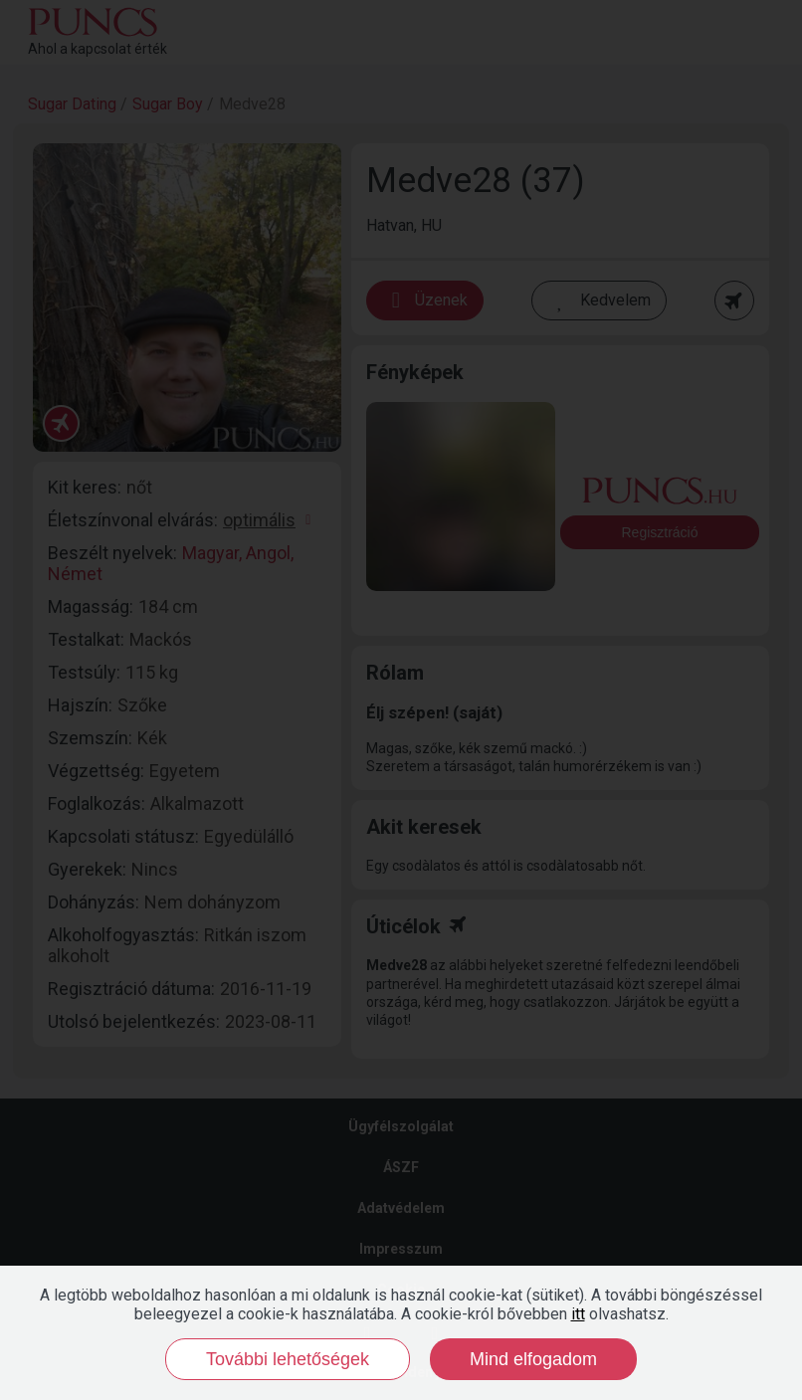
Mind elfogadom (533, 1359)
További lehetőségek (287, 1359)
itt (578, 1313)
